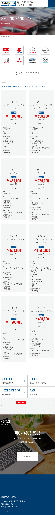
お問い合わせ (27, 456)
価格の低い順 (6, 86)
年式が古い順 (28, 86)
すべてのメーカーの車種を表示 (27, 74)
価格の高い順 (17, 86)
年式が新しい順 (40, 86)
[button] (1, 406)
